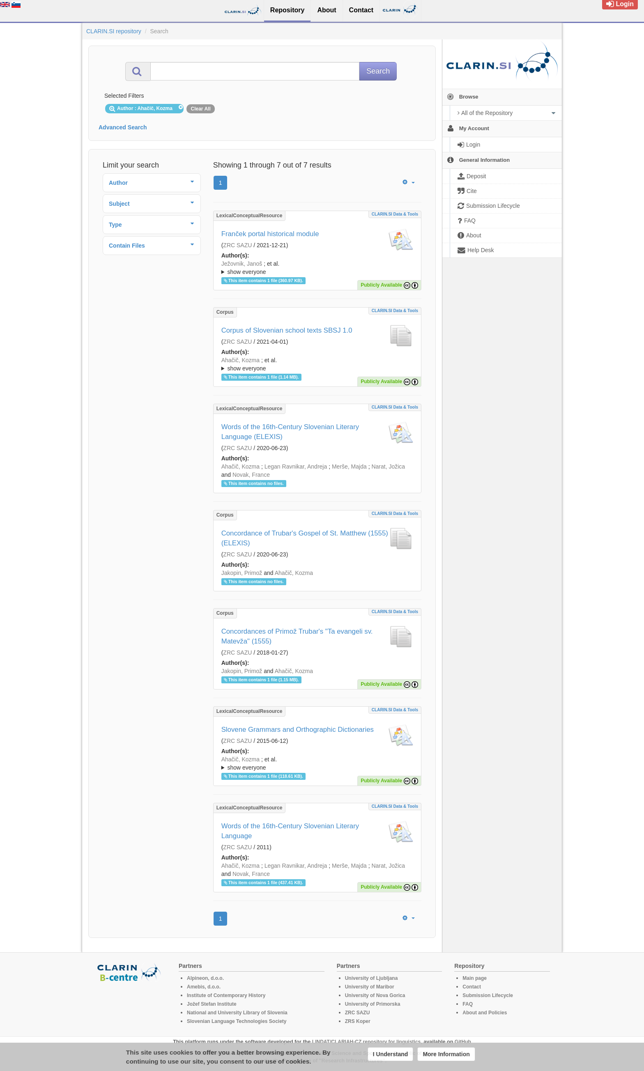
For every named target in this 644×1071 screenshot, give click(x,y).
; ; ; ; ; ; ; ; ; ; (317, 364)
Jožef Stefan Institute (212, 1004)
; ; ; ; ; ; (317, 268)
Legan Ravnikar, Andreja (295, 466)
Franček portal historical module (270, 234)
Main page (474, 978)
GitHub (463, 1042)
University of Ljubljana (371, 978)
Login (620, 3)
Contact (471, 987)
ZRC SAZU (237, 245)
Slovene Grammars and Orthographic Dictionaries (297, 729)
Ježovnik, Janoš (241, 263)
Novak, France (251, 474)
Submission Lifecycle (487, 995)
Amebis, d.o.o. (204, 987)
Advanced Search (123, 127)
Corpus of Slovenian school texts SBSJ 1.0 (286, 330)
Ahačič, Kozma (240, 360)
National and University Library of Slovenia (237, 1013)
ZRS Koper (357, 1021)
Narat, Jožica (388, 466)
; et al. (317, 268)
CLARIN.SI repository (113, 31)
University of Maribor (369, 987)
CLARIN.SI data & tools (395, 214)
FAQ (467, 1004)
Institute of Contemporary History (226, 995)
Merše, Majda (349, 466)
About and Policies (484, 1013)
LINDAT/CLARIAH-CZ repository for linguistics (366, 1042)
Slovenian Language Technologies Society (237, 1021)
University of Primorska (372, 1004)
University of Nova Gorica (375, 995)
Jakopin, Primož (241, 573)
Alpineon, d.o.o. (205, 978)
